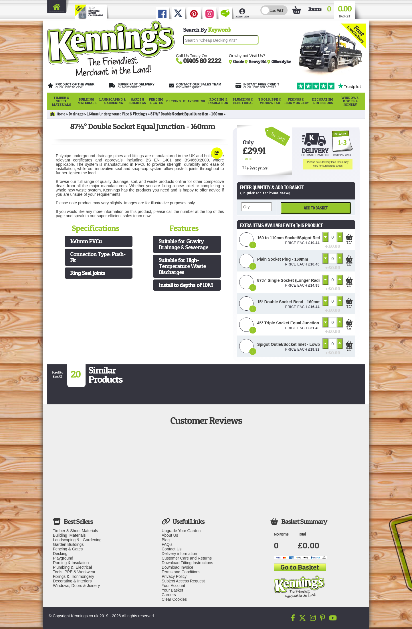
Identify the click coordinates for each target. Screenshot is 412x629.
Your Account (173, 585)
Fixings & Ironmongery (296, 101)
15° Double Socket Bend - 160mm (289, 301)
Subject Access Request (183, 581)
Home (57, 114)
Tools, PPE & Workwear (269, 101)
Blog (166, 540)
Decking (173, 101)
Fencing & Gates (156, 101)
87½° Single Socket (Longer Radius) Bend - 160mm (305, 280)
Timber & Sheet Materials (61, 101)
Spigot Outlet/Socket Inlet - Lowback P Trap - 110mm (307, 344)
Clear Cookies (174, 599)
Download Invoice (177, 567)
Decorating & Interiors (322, 101)
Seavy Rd (258, 61)
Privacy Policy (174, 576)
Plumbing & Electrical (243, 101)
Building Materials (87, 101)
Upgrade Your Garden (181, 530)
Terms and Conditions (181, 572)
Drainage (76, 114)
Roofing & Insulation (218, 101)
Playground (194, 101)
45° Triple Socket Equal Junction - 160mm (296, 323)
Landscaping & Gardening (112, 101)
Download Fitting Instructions (187, 562)
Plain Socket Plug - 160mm (282, 259)
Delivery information (179, 553)
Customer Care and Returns (187, 558)
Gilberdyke (281, 61)
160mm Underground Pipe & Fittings (117, 114)
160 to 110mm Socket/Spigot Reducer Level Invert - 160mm (313, 237)
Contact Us (171, 549)
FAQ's (167, 544)
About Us (170, 535)
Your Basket (172, 590)
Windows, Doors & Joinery (350, 101)
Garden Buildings (137, 101)
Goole (239, 61)
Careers (169, 594)
